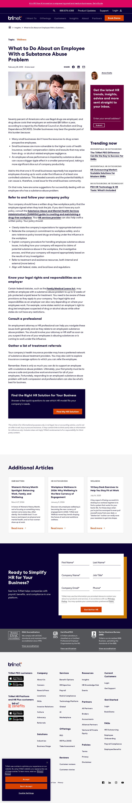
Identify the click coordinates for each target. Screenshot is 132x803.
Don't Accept (26, 786)
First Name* (68, 562)
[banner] (66, 3)
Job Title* (98, 575)
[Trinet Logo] (15, 17)
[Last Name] (107, 562)
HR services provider (49, 217)
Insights (17, 27)
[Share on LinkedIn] (78, 67)
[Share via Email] (83, 67)
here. (111, 601)
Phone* (97, 587)
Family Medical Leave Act (61, 288)
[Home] (9, 28)
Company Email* (70, 587)
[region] (26, 780)
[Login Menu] (117, 10)
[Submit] (99, 125)
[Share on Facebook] (73, 67)
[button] (91, 609)
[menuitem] (54, 10)
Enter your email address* (107, 118)
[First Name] (75, 562)
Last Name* (99, 562)
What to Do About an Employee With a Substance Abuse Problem (45, 27)
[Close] (47, 762)
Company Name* (71, 575)
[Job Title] (107, 575)
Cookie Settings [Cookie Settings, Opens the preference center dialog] (26, 793)
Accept (26, 779)
